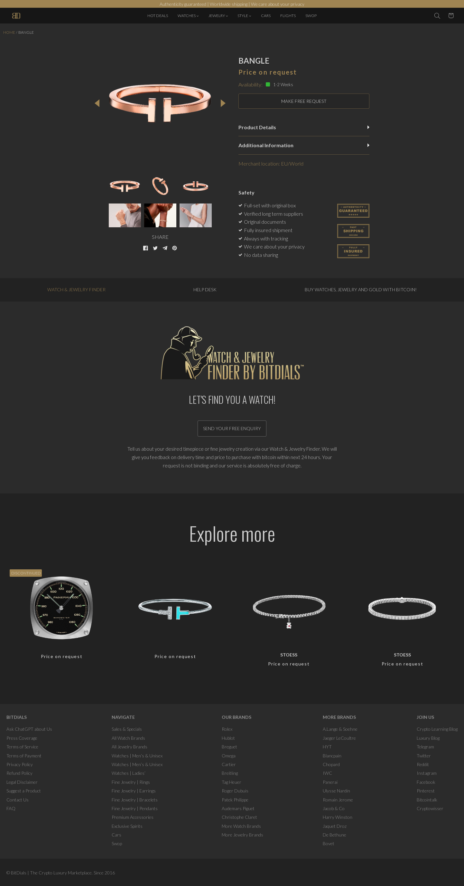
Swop (117, 843)
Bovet (328, 843)
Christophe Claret (239, 817)
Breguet (229, 746)
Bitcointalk (427, 799)
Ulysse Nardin (336, 790)
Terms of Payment (24, 755)
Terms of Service (22, 746)
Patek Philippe (235, 799)
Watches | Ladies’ (128, 773)
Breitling (230, 773)
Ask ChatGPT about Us (29, 729)
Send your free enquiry (232, 428)
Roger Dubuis (235, 790)
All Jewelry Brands (129, 746)
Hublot (228, 738)
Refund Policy (19, 773)
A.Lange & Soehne (340, 729)
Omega (229, 755)
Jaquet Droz (335, 826)
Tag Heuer (231, 782)
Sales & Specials (127, 729)
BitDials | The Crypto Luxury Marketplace (51, 872)
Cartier (229, 764)
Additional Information (303, 145)
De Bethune (334, 834)
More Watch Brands (241, 826)
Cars (116, 834)
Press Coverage (21, 738)
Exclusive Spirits (127, 826)
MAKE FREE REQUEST (304, 101)
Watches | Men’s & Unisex (137, 755)
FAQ (10, 808)
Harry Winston (337, 817)
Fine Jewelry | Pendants (135, 808)
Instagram (427, 773)
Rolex (227, 729)
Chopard (331, 764)
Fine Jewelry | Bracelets (135, 799)
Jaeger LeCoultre (339, 738)
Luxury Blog (428, 738)
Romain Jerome (338, 799)
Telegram (425, 746)
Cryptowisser (430, 808)
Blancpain (332, 755)
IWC (327, 773)
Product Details (303, 127)
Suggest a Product (23, 790)
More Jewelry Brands (242, 834)
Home (9, 32)
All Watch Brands (128, 738)
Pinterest (426, 790)
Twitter (424, 755)
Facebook (426, 782)
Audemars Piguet (238, 808)
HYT (327, 746)
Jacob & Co (334, 808)
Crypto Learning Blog (437, 729)
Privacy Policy (19, 764)
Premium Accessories (132, 817)
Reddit (423, 764)
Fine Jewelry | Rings (131, 782)
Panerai (330, 782)
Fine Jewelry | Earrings (134, 790)
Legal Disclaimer (22, 782)
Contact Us (17, 799)
